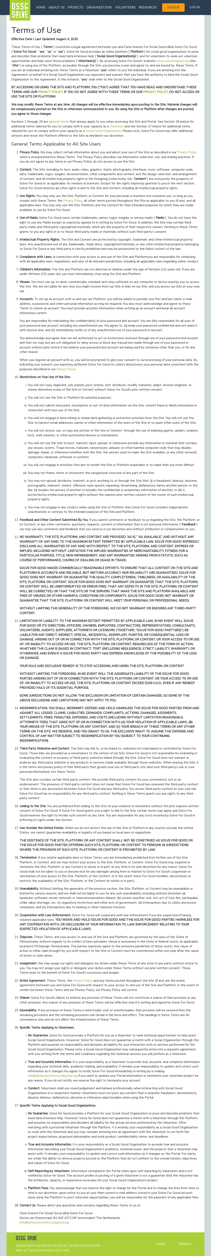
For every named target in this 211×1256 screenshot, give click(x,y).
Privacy (185, 1244)
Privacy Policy (186, 152)
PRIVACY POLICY (50, 92)
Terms (160, 1244)
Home (40, 7)
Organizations (99, 7)
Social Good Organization (103, 131)
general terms (59, 122)
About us (56, 7)
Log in (195, 7)
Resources (148, 7)
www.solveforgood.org (172, 61)
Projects (75, 7)
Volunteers (125, 7)
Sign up (173, 7)
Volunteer (117, 126)
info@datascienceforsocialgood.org (52, 1076)
